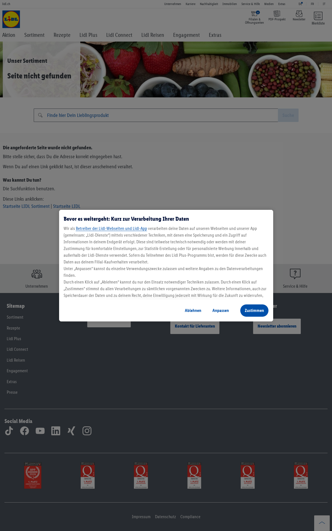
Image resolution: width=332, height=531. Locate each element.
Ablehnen (193, 310)
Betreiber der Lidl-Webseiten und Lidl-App (111, 228)
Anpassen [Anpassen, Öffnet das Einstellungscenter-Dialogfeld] (220, 310)
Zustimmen (254, 310)
